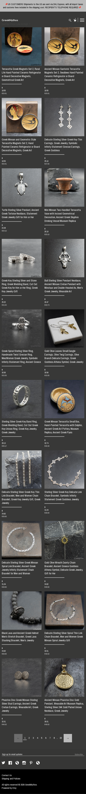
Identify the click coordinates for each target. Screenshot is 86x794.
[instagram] (24, 763)
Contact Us (7, 775)
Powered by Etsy (9, 788)
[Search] (70, 21)
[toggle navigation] (82, 20)
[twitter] (4, 763)
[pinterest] (31, 763)
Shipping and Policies (11, 778)
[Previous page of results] (18, 738)
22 (61, 737)
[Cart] (75, 21)
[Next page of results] (68, 738)
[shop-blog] (17, 763)
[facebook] (11, 763)
